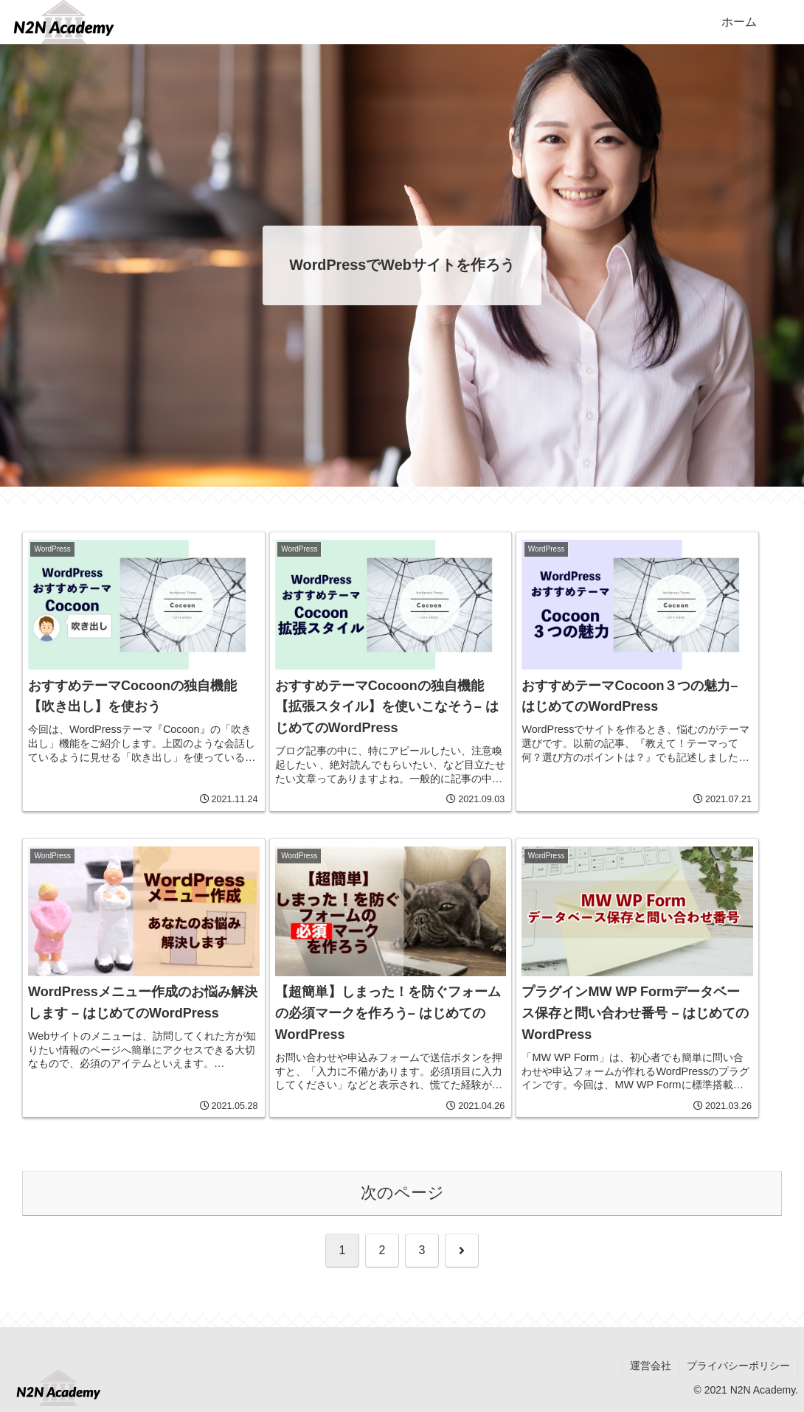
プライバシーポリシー (738, 1365)
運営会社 (650, 1365)
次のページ (402, 1192)
